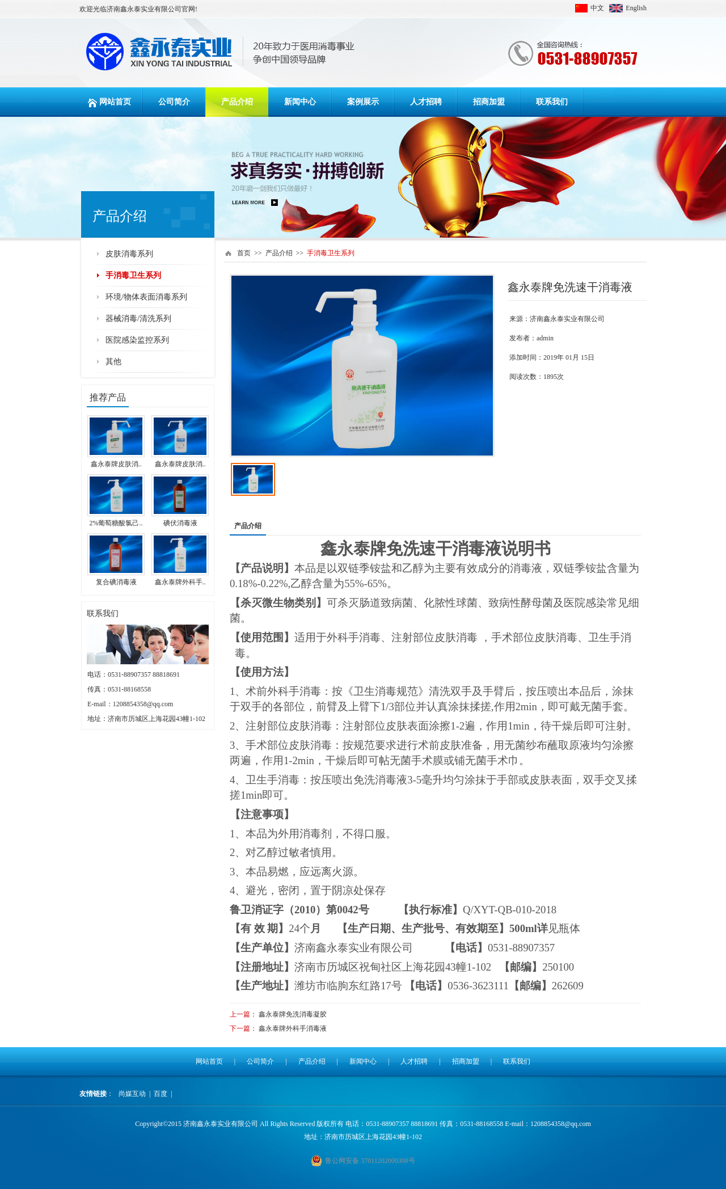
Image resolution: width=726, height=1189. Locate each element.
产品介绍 (237, 102)
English (636, 8)
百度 (160, 1094)
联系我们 (552, 102)
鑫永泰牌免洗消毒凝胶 (293, 1014)
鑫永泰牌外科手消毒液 (293, 1028)
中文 (597, 8)
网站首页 (111, 102)
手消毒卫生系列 (133, 275)
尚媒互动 (132, 1094)
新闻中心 (300, 102)
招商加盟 (489, 102)
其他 (113, 361)
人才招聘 (426, 102)
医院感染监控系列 (137, 340)
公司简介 (174, 102)
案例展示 (363, 102)
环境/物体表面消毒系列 (146, 297)
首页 (244, 253)
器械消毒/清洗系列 (138, 318)
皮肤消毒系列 (129, 254)
